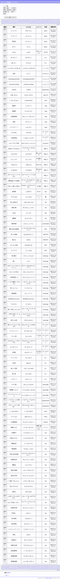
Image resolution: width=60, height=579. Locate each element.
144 (40, 22)
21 (20, 19)
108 (49, 566)
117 (3, 22)
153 (52, 22)
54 (52, 19)
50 (48, 19)
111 (53, 566)
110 (52, 566)
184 (36, 23)
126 (15, 22)
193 (48, 23)
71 (10, 566)
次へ (59, 24)
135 (27, 22)
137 (30, 22)
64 (3, 566)
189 (42, 23)
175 (23, 23)
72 (11, 566)
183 (34, 23)
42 (40, 19)
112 (55, 566)
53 (51, 19)
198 (55, 23)
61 (59, 19)
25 (24, 19)
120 (7, 22)
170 (16, 23)
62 (1, 566)
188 (41, 23)
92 (30, 566)
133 (25, 22)
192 (47, 23)
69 (8, 566)
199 (56, 23)
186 (38, 23)
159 (1, 23)
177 (26, 23)
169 (15, 23)
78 (17, 566)
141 (36, 22)
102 (41, 566)
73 (12, 566)
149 (47, 22)
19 (18, 19)
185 (37, 23)
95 (33, 566)
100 (38, 566)
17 (16, 19)
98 (36, 566)
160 (3, 23)
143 (38, 22)
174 (22, 23)
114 (57, 566)
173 (20, 23)
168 (14, 23)
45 (43, 19)
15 (14, 19)
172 (19, 23)
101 (40, 566)
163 (7, 23)
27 (26, 19)
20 (19, 19)
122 (10, 22)
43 (41, 19)
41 (39, 19)
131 (22, 22)
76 (15, 566)
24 (23, 19)
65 (4, 566)
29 (28, 19)
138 (31, 22)
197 (53, 23)
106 (47, 566)
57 (55, 19)
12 (11, 19)
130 (20, 22)
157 (57, 22)
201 (59, 23)
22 (21, 19)
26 (25, 19)
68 (7, 566)
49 (47, 19)
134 (26, 22)
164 (8, 23)
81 (20, 566)
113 (56, 566)
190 (44, 23)
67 (6, 566)
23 (22, 19)
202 (57, 24)
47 (45, 19)
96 (34, 566)
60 (58, 19)
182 (33, 23)
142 (37, 22)
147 (44, 22)
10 (9, 19)
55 (53, 19)
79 (18, 566)
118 (4, 22)
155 (55, 22)
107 (48, 566)
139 (33, 22)
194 (49, 23)
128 (18, 22)
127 (16, 22)
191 (45, 23)
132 (23, 22)
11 (10, 19)
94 (32, 566)
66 (5, 566)
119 (5, 22)
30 (29, 19)
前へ (3, 19)
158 (59, 22)
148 (45, 22)
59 (57, 19)
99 (37, 566)
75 (14, 566)
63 (2, 566)
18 (17, 19)
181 (31, 23)
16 (15, 19)
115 (59, 566)
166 (11, 23)
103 (43, 566)
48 (46, 19)
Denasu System (49, 578)
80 (19, 566)
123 (11, 22)
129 (19, 22)
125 (14, 22)
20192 (8, 572)
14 (13, 19)
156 (56, 22)
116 (1, 22)
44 (42, 19)
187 (40, 23)
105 (45, 566)
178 (27, 23)
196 (52, 23)
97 (35, 566)
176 (25, 23)
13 (12, 19)
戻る (6, 575)
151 (49, 22)
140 (34, 22)
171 (18, 23)
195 (51, 23)
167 (12, 23)
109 (51, 566)
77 (16, 566)
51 (49, 19)
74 (13, 566)
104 (44, 566)
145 (41, 22)
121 (8, 22)
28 (27, 19)
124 (12, 22)
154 (53, 22)
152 (51, 22)
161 (4, 23)
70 (9, 566)
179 (29, 23)
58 (56, 19)
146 (42, 22)
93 (31, 566)
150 (48, 22)
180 (30, 23)
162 (5, 23)
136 (29, 22)
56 (54, 19)
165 (10, 23)
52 (50, 19)
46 (44, 19)
